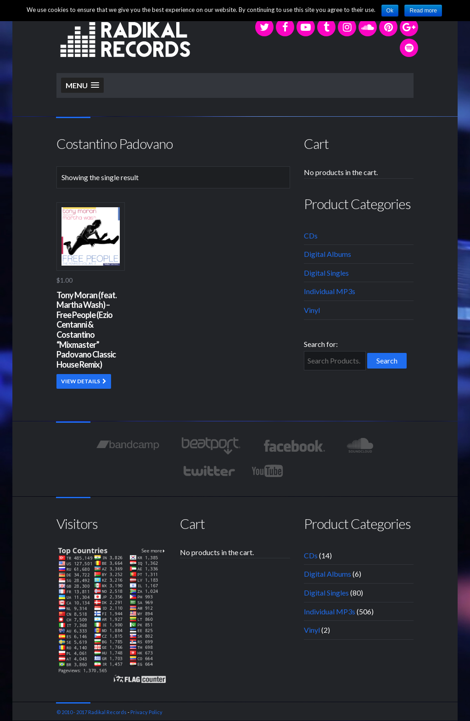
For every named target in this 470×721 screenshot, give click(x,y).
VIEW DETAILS (80, 381)
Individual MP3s (329, 291)
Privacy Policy (146, 712)
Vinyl (312, 310)
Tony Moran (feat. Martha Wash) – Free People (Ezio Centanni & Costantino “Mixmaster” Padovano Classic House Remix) (86, 329)
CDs (311, 235)
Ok (389, 10)
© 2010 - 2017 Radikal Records (91, 712)
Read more (422, 10)
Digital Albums (327, 254)
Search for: (321, 344)
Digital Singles (326, 272)
